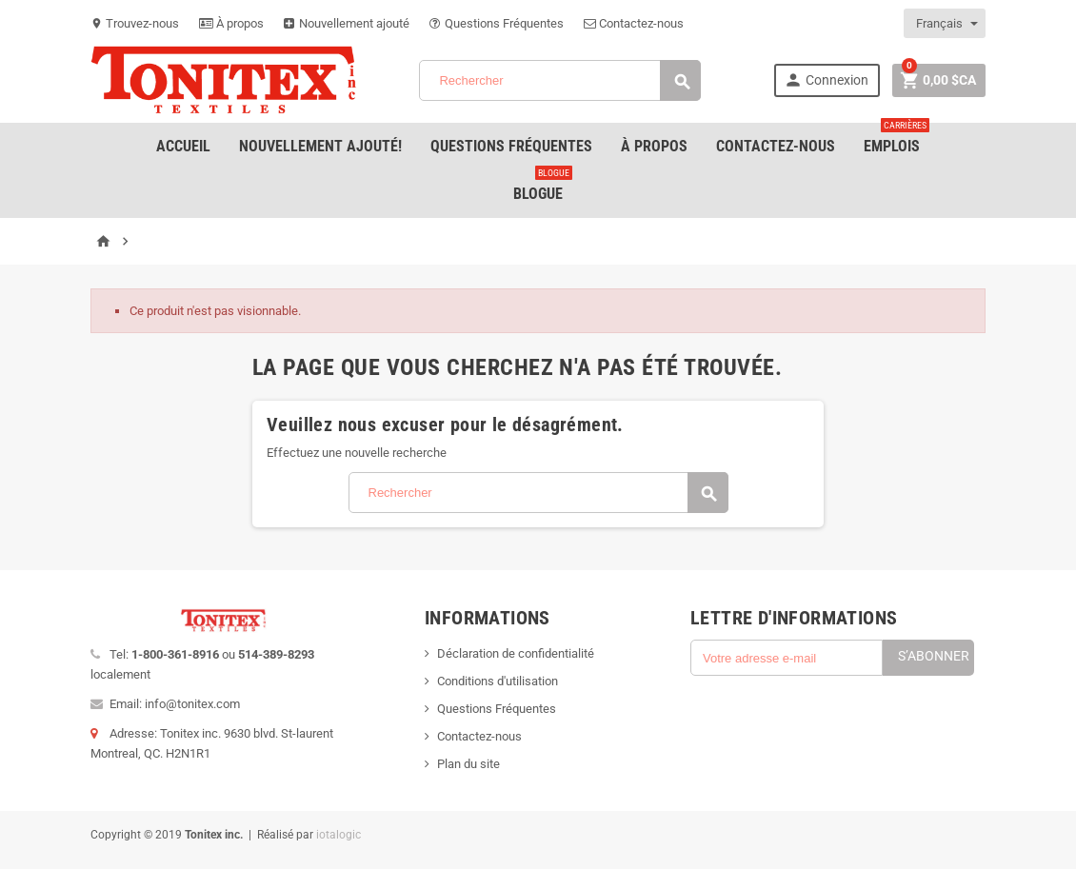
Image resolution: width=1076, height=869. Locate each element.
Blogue (542, 186)
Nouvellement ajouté (346, 23)
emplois (896, 139)
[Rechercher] (560, 80)
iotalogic (338, 834)
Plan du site (468, 764)
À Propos (654, 146)
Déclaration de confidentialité (515, 653)
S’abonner (933, 655)
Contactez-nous (634, 23)
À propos (231, 23)
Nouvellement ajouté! (320, 146)
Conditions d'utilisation (497, 681)
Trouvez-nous (134, 23)
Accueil (183, 146)
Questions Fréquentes (496, 23)
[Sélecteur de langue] (945, 23)
